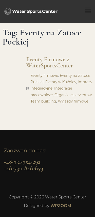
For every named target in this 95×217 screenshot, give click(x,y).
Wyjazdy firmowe (73, 101)
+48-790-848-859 (23, 168)
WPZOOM (60, 205)
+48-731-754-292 (22, 161)
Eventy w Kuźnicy (60, 82)
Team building (43, 101)
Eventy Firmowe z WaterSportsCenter (49, 62)
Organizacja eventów (73, 95)
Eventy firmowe (44, 75)
